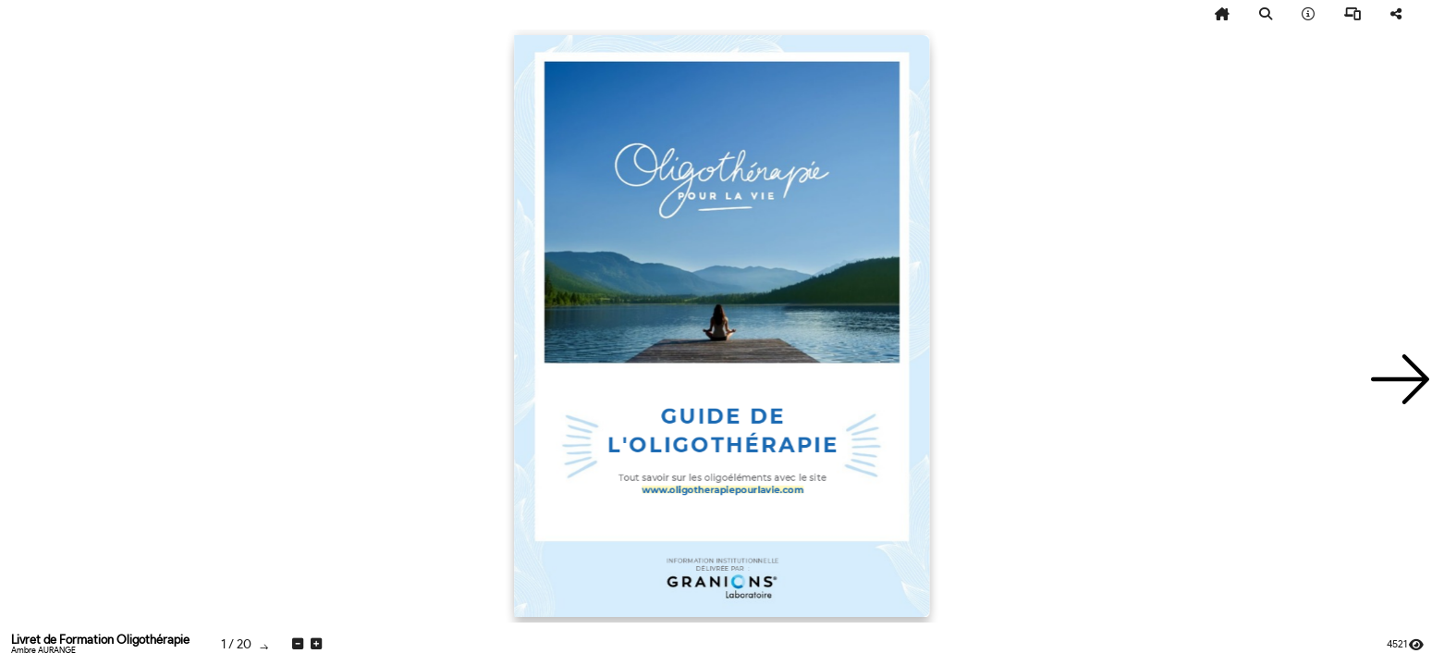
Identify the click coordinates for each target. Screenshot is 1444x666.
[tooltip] (1222, 15)
